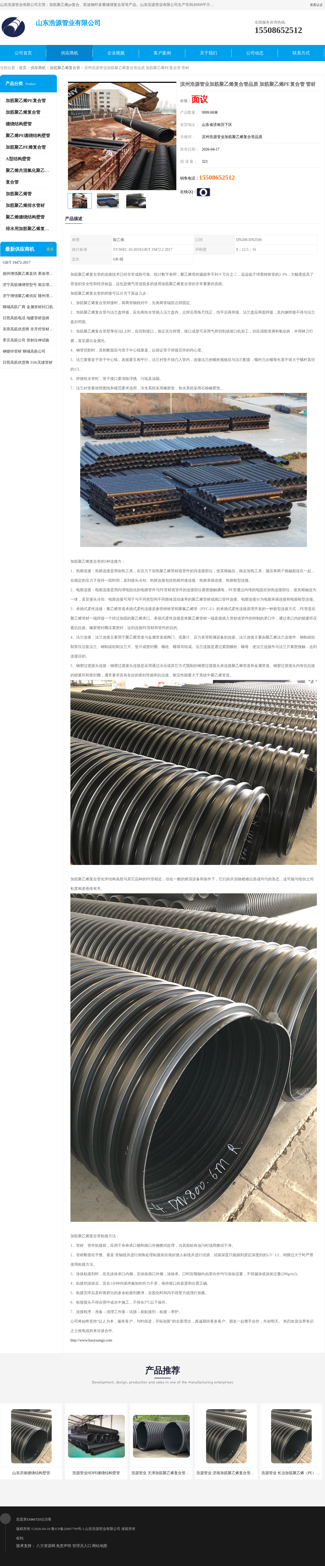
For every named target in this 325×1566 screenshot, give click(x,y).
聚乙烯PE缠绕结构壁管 (28, 135)
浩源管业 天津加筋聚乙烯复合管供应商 (164, 1473)
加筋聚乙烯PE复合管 (26, 100)
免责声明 (63, 1546)
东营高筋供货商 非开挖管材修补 (28, 329)
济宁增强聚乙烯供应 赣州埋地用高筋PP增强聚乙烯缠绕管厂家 (28, 296)
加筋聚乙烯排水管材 (25, 205)
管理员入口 (81, 1546)
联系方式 (301, 53)
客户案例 (162, 53)
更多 (50, 249)
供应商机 (69, 53)
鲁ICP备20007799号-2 (67, 1529)
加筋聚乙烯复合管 (65, 68)
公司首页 (23, 53)
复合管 (12, 182)
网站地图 (99, 1546)
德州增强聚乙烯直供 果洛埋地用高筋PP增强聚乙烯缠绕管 (28, 274)
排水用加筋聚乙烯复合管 (29, 228)
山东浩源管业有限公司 (102, 1529)
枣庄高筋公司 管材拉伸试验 (26, 340)
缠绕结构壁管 (19, 124)
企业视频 (116, 53)
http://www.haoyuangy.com (91, 1340)
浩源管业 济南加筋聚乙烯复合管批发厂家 (231, 1473)
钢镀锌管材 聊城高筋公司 (24, 351)
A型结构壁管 (18, 159)
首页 (23, 68)
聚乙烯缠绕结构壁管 (25, 217)
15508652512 (217, 177)
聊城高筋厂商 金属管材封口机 (28, 307)
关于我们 (208, 53)
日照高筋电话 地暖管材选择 (26, 318)
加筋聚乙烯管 (19, 193)
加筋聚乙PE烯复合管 (26, 147)
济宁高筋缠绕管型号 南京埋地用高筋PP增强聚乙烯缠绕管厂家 (28, 285)
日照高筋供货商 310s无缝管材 (28, 362)
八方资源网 (45, 1546)
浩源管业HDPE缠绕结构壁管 (96, 1473)
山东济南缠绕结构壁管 (31, 1473)
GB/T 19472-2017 (17, 263)
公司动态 (255, 53)
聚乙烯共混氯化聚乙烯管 (29, 170)
